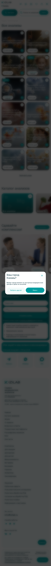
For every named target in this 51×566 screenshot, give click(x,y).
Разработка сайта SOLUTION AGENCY (40, 553)
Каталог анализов (12, 416)
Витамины (9, 463)
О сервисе (9, 422)
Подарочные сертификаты (16, 429)
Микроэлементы (11, 459)
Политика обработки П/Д (15, 493)
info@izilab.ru (11, 515)
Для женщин (10, 449)
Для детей (9, 456)
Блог (6, 436)
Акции (7, 419)
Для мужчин (9, 453)
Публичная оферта (12, 486)
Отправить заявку (25, 316)
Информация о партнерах (15, 503)
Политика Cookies (12, 500)
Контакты (9, 439)
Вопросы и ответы (12, 426)
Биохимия (9, 466)
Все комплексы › (42, 227)
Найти (43, 12)
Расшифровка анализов (14, 432)
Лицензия (9, 483)
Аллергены (9, 473)
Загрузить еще (25, 175)
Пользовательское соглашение (18, 489)
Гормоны (8, 469)
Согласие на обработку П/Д (16, 496)
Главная (4, 21)
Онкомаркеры (10, 476)
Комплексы (9, 446)
